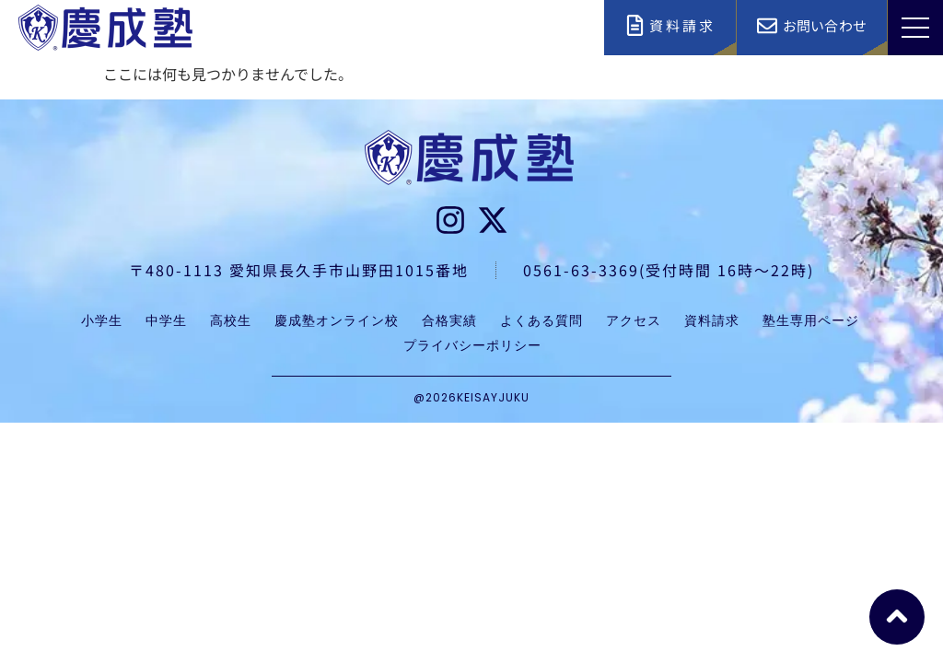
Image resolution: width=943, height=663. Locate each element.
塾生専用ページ (811, 320)
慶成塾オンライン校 (336, 320)
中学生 (166, 320)
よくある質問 (541, 320)
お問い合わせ (825, 25)
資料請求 (682, 25)
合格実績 (449, 320)
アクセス (633, 320)
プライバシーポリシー (472, 345)
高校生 (230, 320)
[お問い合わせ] (767, 26)
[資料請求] (635, 25)
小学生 (101, 320)
